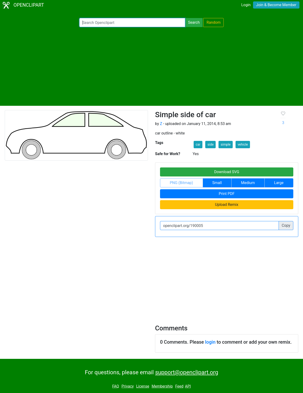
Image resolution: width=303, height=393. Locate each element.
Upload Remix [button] (226, 204)
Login (245, 5)
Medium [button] (248, 182)
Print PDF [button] (227, 193)
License (142, 386)
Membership (162, 386)
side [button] (210, 144)
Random (213, 22)
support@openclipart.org (186, 372)
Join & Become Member (276, 5)
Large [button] (279, 182)
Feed (179, 386)
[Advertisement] (151, 66)
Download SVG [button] (226, 172)
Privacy (127, 386)
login (210, 342)
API (188, 386)
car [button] (198, 144)
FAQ (115, 386)
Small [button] (217, 182)
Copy (286, 225)
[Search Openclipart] (132, 22)
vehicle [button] (243, 144)
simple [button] (226, 144)
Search (194, 22)
